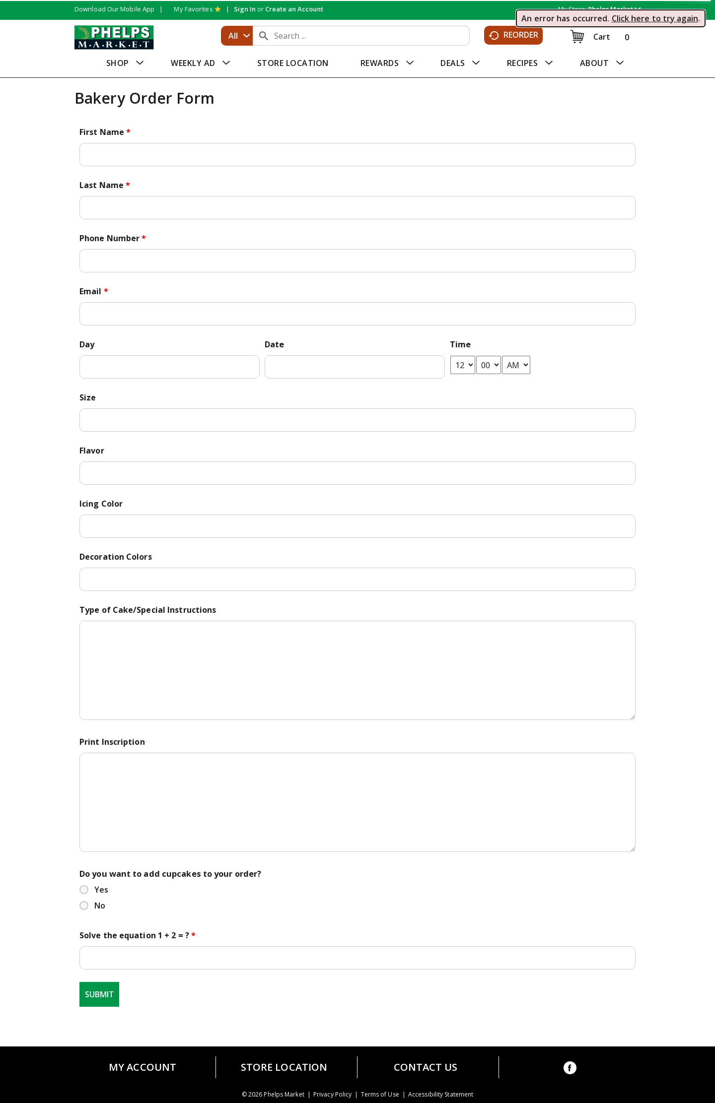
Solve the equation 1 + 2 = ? (137, 935)
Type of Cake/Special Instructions (147, 610)
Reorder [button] (514, 35)
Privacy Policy (332, 1094)
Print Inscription (112, 742)
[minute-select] (488, 365)
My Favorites (197, 8)
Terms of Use (380, 1094)
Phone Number (112, 238)
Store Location (284, 1067)
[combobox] (237, 36)
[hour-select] (462, 365)
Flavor (91, 450)
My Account (142, 1067)
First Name (105, 132)
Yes (101, 890)
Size (87, 397)
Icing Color (101, 504)
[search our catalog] (264, 36)
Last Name (104, 185)
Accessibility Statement (440, 1094)
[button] (614, 8)
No (99, 905)
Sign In (245, 8)
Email (93, 291)
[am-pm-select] (516, 365)
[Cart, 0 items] (602, 36)
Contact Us (426, 1067)
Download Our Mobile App (114, 8)
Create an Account (294, 8)
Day (86, 344)
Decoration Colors (115, 557)
